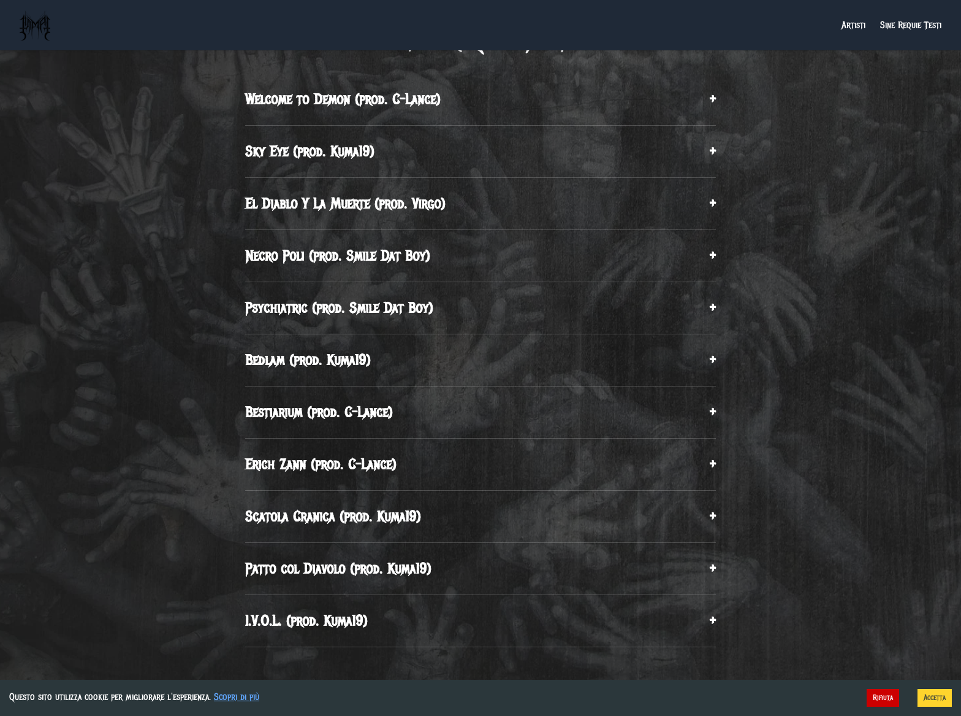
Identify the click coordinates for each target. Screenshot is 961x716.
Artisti (853, 25)
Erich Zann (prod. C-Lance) (480, 464)
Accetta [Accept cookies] (935, 698)
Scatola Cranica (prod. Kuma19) (480, 517)
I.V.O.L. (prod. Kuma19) (480, 621)
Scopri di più (236, 697)
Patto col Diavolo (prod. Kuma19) (480, 569)
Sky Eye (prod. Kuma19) (480, 152)
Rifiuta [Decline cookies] (883, 698)
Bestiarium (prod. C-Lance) (480, 412)
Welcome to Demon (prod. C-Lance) (480, 99)
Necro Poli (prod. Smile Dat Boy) (480, 256)
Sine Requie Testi (910, 25)
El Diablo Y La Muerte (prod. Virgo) (480, 204)
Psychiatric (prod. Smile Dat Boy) (480, 308)
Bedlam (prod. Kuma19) (480, 360)
